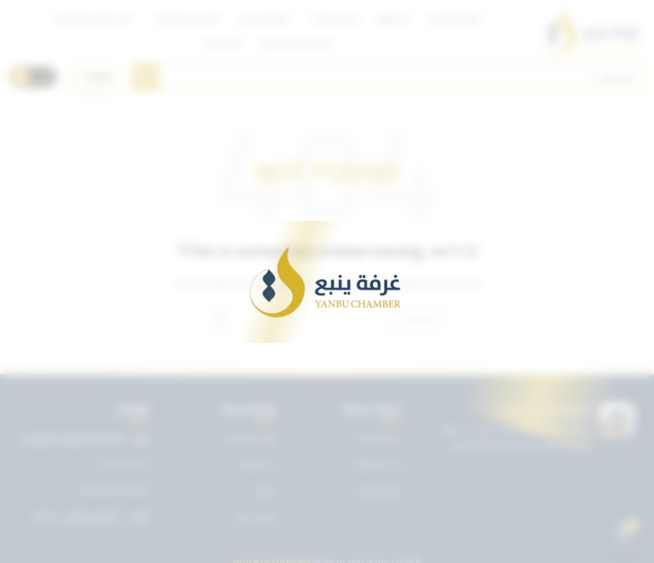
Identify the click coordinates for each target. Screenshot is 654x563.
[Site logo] (592, 30)
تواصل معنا (255, 517)
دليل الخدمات (379, 438)
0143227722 (125, 464)
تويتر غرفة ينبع (250, 438)
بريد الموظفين (376, 465)
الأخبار (265, 491)
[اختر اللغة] (95, 77)
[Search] (388, 77)
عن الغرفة (257, 465)
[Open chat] (624, 533)
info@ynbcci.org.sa (114, 490)
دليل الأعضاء (379, 491)
